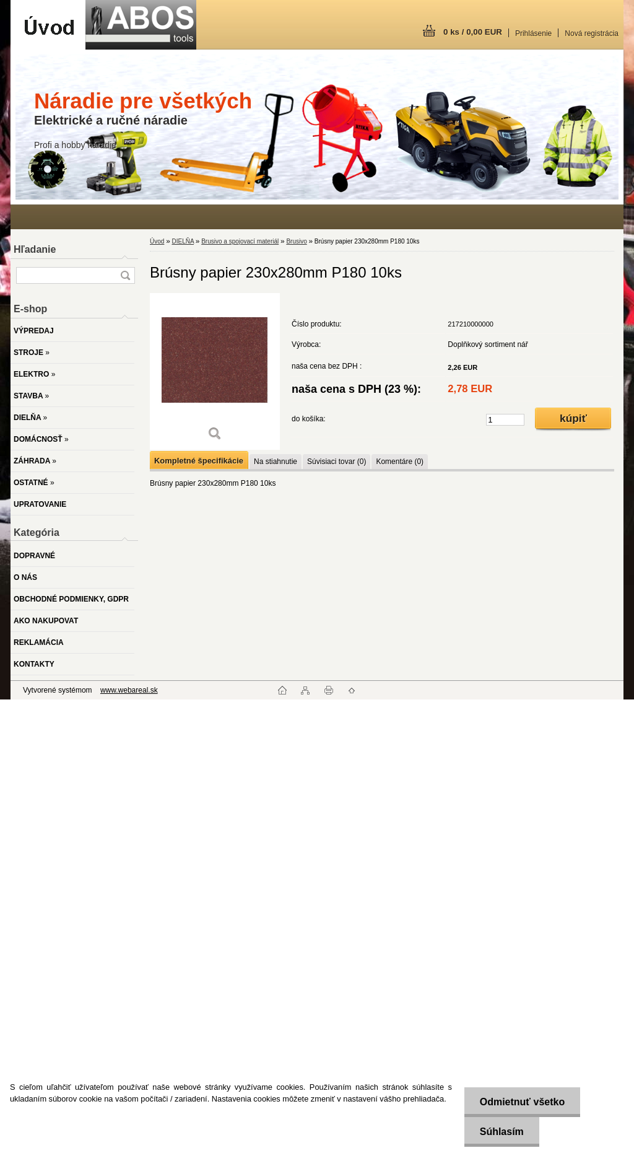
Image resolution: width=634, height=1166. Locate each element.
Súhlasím (501, 1131)
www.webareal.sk (129, 690)
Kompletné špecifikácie (198, 460)
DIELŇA (183, 241)
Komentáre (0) (399, 461)
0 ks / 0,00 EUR (472, 32)
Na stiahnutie (275, 461)
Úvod (157, 241)
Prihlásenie (533, 33)
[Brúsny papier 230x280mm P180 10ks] (214, 371)
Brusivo (296, 241)
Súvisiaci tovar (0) (336, 461)
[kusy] (505, 420)
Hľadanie (35, 249)
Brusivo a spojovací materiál (240, 241)
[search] (125, 275)
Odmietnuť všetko (521, 1102)
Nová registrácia (592, 33)
